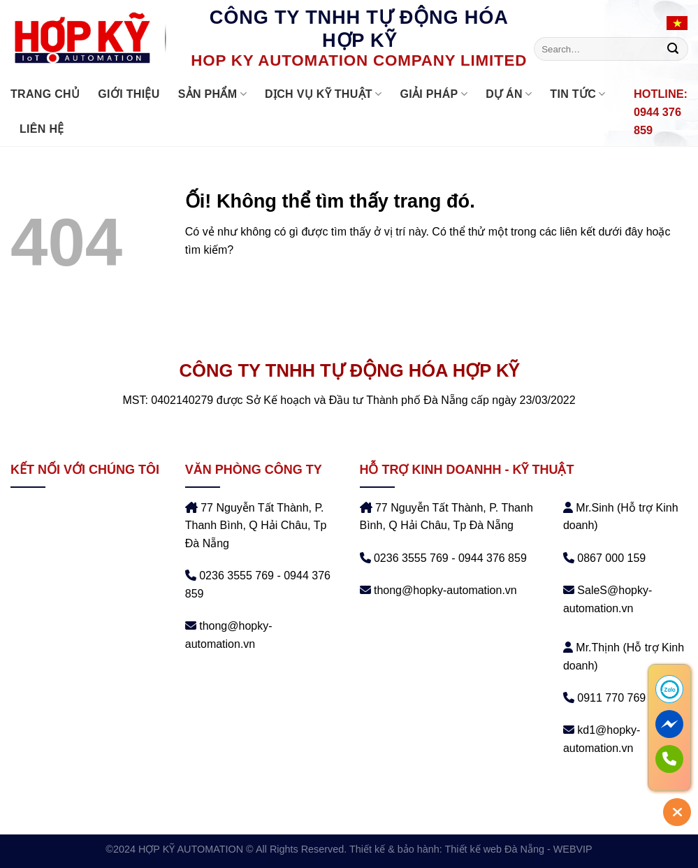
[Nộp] (673, 49)
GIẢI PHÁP (433, 94)
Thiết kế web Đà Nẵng (494, 849)
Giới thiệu (128, 94)
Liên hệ (42, 129)
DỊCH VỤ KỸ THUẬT (323, 94)
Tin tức (577, 94)
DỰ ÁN (509, 94)
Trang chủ (45, 94)
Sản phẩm (212, 94)
